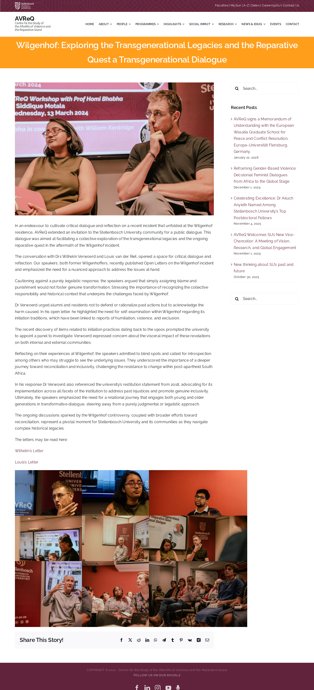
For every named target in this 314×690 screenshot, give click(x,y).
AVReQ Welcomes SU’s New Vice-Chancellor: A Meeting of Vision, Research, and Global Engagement (265, 241)
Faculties (221, 5)
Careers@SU (271, 5)
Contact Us (291, 5)
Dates (255, 5)
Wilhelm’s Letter (29, 451)
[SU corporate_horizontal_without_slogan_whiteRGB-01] (24, 4)
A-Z (246, 5)
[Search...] (265, 88)
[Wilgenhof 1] (114, 148)
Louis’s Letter (26, 462)
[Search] (237, 88)
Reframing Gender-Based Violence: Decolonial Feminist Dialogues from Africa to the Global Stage (265, 175)
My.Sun (236, 5)
